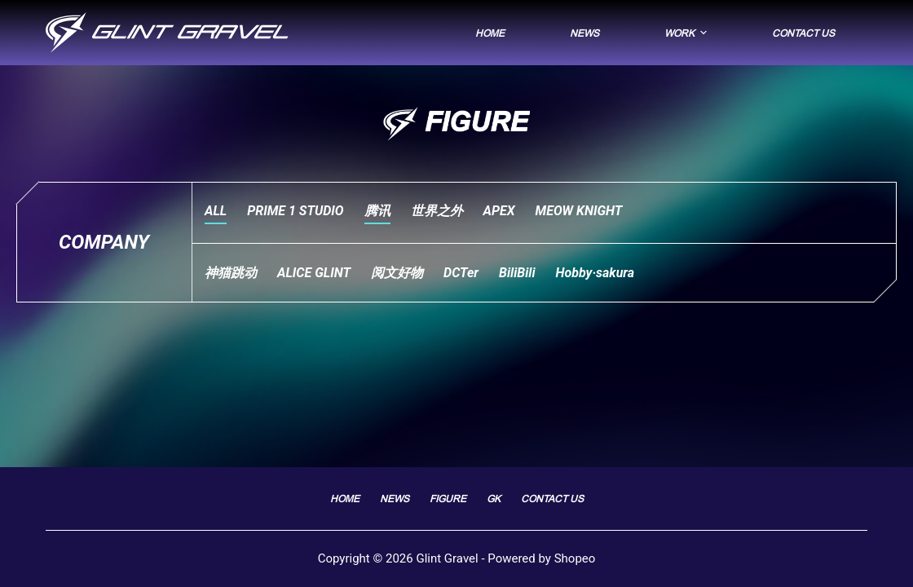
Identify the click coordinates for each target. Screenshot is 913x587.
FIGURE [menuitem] (448, 498)
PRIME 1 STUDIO (295, 210)
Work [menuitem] (687, 32)
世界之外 (437, 210)
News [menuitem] (584, 33)
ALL (216, 210)
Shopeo (575, 558)
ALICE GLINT (314, 272)
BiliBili (517, 272)
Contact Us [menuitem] (803, 33)
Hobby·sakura (595, 272)
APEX (499, 210)
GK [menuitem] (494, 498)
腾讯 (377, 210)
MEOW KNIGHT (579, 210)
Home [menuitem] (490, 33)
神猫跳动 (231, 272)
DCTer (461, 272)
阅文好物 (397, 272)
